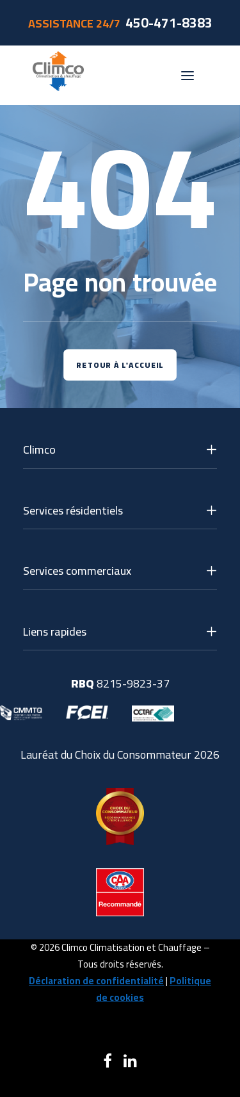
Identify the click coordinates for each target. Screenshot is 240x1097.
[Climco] (58, 75)
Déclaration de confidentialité (96, 980)
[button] (187, 75)
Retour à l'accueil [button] (120, 365)
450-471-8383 (168, 22)
